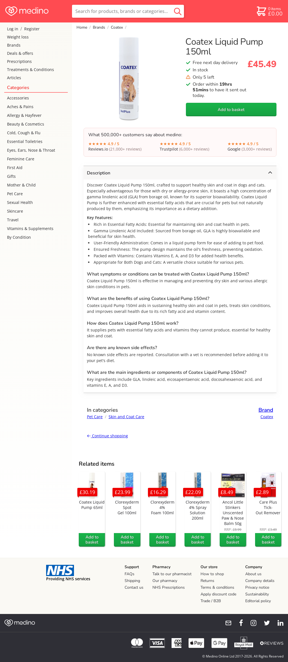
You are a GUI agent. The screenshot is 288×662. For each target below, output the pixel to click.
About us (253, 574)
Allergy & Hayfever (24, 115)
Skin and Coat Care (126, 416)
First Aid (14, 167)
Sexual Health (20, 202)
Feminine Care (20, 158)
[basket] (269, 11)
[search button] (177, 11)
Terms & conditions (217, 587)
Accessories (18, 98)
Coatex (117, 27)
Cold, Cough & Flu (23, 132)
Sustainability (257, 594)
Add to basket (231, 109)
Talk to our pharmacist (172, 574)
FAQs (129, 574)
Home (81, 27)
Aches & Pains (20, 106)
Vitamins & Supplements (30, 228)
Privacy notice (257, 587)
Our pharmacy (164, 580)
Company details (259, 580)
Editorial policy (258, 601)
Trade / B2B (211, 601)
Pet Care (15, 193)
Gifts (11, 176)
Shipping (132, 580)
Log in (12, 28)
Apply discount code (218, 594)
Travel (13, 219)
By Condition (19, 237)
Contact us (134, 587)
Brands (14, 45)
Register (32, 28)
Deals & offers (20, 53)
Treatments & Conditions (30, 69)
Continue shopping (107, 435)
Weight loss (18, 37)
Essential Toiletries (24, 141)
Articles (14, 77)
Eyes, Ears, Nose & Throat (31, 150)
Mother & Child (21, 185)
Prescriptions (19, 61)
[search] (128, 11)
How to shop (212, 574)
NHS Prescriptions (168, 587)
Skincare (15, 211)
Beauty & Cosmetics (25, 124)
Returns (207, 580)
